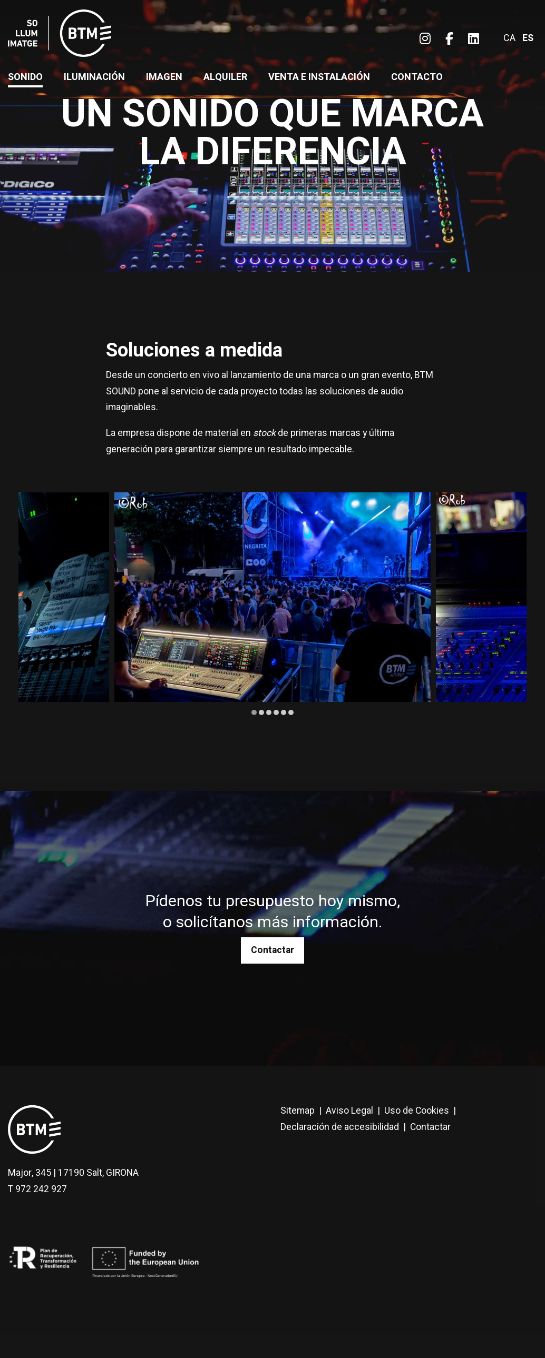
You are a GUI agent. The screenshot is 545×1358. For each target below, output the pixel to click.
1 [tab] (254, 712)
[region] (272, 605)
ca (509, 38)
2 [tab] (261, 712)
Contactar (272, 950)
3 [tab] (268, 712)
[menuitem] (425, 39)
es (527, 38)
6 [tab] (291, 712)
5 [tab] (283, 712)
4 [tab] (276, 712)
